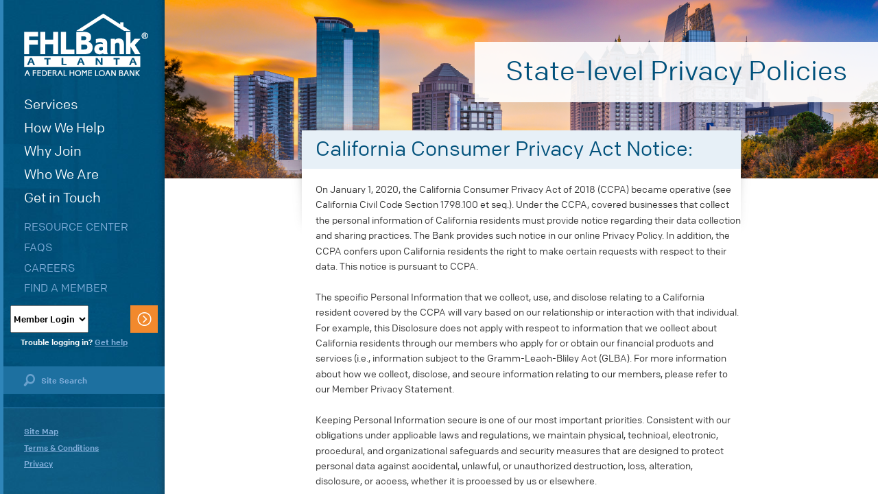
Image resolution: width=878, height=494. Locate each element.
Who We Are (61, 174)
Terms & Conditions (61, 448)
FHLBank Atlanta (86, 45)
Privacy (38, 463)
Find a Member (66, 288)
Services (51, 104)
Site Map (41, 431)
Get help (111, 342)
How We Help (64, 128)
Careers (49, 268)
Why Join (53, 151)
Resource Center (76, 227)
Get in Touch (62, 198)
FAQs (38, 247)
